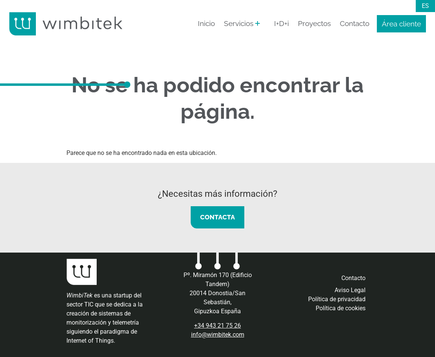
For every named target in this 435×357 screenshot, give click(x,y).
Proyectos (314, 23)
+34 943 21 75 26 (217, 325)
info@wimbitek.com (217, 334)
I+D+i (281, 23)
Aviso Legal (350, 290)
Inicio (206, 23)
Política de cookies (341, 308)
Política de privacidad (337, 299)
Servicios (238, 23)
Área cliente (401, 24)
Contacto (354, 23)
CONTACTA (217, 217)
